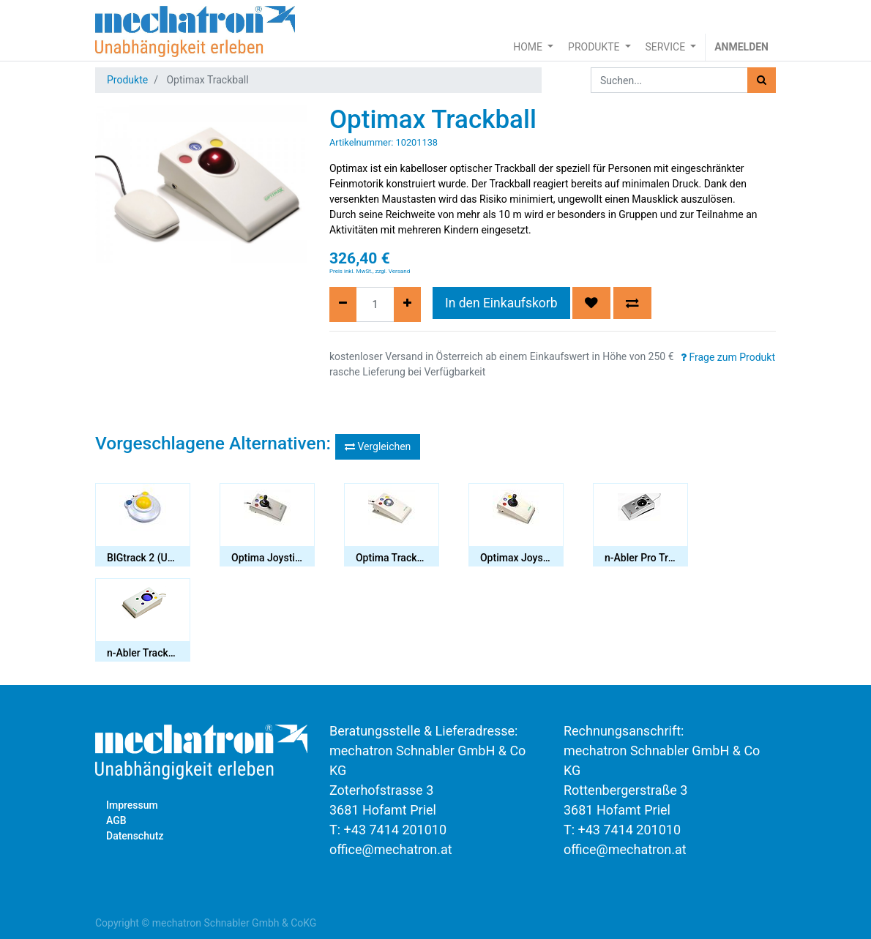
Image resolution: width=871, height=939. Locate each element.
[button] (591, 303)
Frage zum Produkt (728, 357)
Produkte (127, 80)
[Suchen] (761, 80)
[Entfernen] (342, 304)
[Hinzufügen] (407, 304)
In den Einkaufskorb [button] (501, 303)
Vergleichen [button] (378, 446)
